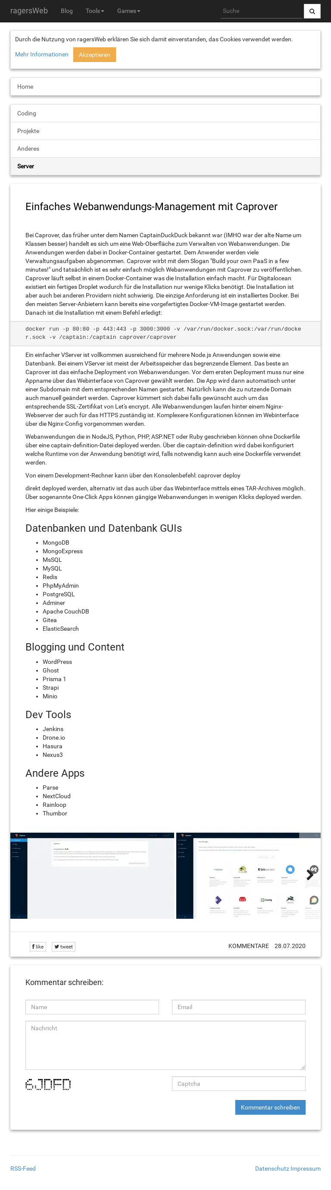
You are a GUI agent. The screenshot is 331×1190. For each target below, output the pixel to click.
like (38, 947)
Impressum (305, 1168)
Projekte (28, 130)
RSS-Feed (23, 1168)
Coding (26, 113)
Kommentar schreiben (270, 1107)
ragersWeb (29, 10)
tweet (63, 947)
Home (25, 86)
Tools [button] (95, 10)
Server (25, 166)
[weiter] (310, 876)
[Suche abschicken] (312, 11)
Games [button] (129, 10)
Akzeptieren (94, 54)
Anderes (28, 148)
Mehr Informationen (42, 54)
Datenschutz (272, 1168)
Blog (67, 10)
